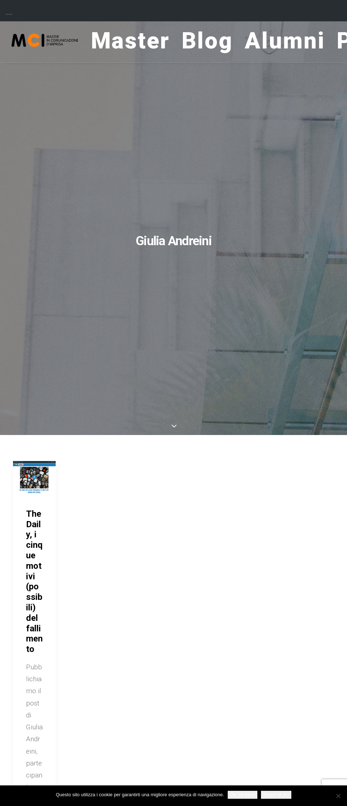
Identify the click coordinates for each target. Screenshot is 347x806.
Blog (216, 42)
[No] (338, 795)
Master (139, 42)
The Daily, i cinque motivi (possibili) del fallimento (34, 581)
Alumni (294, 42)
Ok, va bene (242, 794)
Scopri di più (276, 794)
